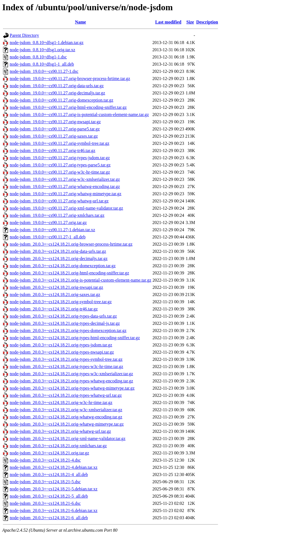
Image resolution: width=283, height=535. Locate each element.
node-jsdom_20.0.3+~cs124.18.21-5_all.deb (49, 496)
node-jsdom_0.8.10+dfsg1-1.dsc (38, 57)
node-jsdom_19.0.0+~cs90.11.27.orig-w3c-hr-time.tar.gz (60, 172)
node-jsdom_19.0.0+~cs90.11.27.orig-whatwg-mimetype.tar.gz (65, 193)
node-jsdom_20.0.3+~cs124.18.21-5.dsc (45, 481)
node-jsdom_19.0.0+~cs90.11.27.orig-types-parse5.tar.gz (60, 165)
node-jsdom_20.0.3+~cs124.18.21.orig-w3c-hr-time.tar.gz (61, 402)
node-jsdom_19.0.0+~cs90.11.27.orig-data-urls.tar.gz (57, 85)
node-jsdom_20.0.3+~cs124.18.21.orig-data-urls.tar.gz (58, 251)
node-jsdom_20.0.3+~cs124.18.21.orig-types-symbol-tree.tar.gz (66, 359)
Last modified (168, 22)
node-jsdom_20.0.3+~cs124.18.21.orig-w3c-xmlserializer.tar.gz (66, 409)
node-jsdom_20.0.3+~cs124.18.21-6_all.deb (49, 517)
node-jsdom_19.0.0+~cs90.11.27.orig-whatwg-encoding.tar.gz (65, 186)
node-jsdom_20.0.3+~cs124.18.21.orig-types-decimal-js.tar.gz (65, 323)
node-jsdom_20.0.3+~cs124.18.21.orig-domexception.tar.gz (63, 265)
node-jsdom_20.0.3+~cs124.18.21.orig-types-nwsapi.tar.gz (62, 352)
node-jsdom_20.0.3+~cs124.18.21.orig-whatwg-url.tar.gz (60, 431)
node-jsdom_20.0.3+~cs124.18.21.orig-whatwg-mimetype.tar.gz (67, 424)
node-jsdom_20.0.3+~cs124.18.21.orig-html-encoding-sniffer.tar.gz (69, 273)
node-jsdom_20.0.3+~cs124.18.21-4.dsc (45, 460)
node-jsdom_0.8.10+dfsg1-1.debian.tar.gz (46, 42)
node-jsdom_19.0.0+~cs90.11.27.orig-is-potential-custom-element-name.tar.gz (79, 114)
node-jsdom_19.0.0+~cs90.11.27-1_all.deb (47, 237)
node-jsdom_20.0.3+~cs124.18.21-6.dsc (45, 503)
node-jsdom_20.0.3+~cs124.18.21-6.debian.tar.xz (54, 510)
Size (190, 22)
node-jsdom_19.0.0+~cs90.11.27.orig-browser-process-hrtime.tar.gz (70, 78)
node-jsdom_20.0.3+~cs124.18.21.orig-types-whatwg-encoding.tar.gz (71, 381)
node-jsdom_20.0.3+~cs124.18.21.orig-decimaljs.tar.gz (59, 258)
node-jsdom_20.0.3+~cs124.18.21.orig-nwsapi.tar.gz (56, 287)
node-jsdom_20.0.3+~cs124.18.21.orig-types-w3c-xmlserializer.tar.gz (71, 373)
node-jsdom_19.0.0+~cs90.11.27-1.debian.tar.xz (52, 229)
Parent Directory (24, 35)
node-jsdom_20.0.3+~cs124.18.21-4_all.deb (49, 474)
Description (207, 22)
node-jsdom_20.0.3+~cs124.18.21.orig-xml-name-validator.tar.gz (67, 438)
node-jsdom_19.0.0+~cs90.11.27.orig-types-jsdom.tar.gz (60, 157)
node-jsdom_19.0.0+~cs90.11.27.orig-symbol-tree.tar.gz (59, 143)
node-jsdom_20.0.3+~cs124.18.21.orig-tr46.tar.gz (54, 309)
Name (80, 22)
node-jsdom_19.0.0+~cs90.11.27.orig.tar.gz (48, 222)
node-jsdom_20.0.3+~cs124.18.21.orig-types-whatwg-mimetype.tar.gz (72, 388)
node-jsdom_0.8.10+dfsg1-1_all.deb (42, 64)
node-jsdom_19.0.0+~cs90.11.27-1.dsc (44, 71)
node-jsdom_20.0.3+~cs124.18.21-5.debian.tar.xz (54, 489)
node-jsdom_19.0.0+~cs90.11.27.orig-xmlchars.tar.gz (57, 215)
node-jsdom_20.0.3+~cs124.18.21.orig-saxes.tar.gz (55, 294)
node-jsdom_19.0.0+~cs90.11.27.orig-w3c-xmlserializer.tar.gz (65, 179)
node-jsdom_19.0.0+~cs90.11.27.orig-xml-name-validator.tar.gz (66, 208)
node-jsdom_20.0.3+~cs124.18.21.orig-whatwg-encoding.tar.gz (66, 417)
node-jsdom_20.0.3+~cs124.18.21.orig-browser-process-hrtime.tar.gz (71, 244)
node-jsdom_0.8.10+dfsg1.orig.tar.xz (42, 49)
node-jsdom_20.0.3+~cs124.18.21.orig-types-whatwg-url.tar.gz (66, 395)
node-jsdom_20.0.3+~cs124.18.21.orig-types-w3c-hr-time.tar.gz (66, 366)
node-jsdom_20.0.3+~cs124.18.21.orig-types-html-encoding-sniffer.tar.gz (75, 337)
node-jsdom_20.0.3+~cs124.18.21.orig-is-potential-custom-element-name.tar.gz (80, 280)
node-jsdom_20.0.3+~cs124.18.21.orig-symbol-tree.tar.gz (61, 301)
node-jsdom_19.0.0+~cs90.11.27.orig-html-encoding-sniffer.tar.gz (68, 107)
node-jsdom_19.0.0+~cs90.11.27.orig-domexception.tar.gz (61, 100)
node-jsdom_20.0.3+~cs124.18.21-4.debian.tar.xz (54, 467)
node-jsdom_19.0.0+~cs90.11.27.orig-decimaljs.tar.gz (57, 93)
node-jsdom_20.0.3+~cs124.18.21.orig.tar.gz (49, 453)
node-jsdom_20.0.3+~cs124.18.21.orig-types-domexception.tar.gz (68, 330)
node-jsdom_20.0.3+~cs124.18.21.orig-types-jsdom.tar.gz (61, 345)
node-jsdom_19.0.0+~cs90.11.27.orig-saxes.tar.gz (54, 136)
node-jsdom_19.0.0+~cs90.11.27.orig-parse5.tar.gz (55, 129)
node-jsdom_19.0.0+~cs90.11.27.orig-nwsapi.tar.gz (55, 121)
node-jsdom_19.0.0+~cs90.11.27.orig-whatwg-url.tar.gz (59, 201)
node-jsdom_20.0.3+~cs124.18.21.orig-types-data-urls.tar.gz (63, 316)
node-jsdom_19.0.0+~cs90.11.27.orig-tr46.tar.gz (52, 150)
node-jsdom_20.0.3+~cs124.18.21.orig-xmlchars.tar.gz (58, 445)
